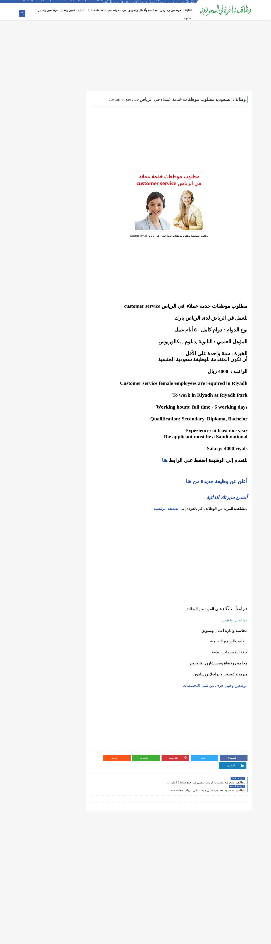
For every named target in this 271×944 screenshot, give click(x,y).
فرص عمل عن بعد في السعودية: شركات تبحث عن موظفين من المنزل (52, 353)
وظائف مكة (71, 255)
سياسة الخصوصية (142, 3)
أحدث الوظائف (123, 3)
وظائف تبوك (70, 283)
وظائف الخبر (70, 248)
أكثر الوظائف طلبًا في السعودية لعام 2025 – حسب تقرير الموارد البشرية (54, 333)
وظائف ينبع (71, 290)
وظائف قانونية (69, 202)
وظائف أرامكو (70, 113)
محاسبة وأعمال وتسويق (143, 10)
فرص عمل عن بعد (103, 3)
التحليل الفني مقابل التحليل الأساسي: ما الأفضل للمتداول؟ (52, 417)
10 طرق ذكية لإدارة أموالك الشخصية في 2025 (53, 452)
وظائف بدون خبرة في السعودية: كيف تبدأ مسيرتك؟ (55, 363)
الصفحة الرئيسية (166, 509)
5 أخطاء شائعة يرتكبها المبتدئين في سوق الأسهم (51, 408)
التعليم (81, 10)
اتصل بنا (159, 3)
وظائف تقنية (70, 174)
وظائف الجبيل (70, 269)
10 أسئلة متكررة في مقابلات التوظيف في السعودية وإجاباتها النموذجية (55, 316)
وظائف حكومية (69, 127)
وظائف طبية (71, 181)
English (187, 10)
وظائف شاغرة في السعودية (208, 938)
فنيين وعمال (67, 10)
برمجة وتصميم (117, 10)
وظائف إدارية (70, 160)
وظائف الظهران (68, 276)
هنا (165, 460)
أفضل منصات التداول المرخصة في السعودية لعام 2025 (51, 400)
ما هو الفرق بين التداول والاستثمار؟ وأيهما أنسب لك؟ (52, 390)
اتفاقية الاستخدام (174, 3)
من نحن (190, 3)
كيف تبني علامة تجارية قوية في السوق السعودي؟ (51, 486)
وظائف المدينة (69, 262)
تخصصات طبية (97, 10)
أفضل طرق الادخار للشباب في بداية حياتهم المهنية (54, 471)
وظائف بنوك (71, 120)
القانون (188, 17)
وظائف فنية (71, 188)
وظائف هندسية (69, 167)
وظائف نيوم (71, 134)
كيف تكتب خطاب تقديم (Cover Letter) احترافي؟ (52, 324)
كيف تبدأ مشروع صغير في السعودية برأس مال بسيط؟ (52, 461)
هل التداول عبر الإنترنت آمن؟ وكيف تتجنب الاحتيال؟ (55, 427)
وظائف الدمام (70, 241)
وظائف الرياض (69, 227)
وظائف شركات (69, 106)
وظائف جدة (71, 234)
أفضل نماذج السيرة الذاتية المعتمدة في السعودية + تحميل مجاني (57, 3)
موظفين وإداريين (170, 10)
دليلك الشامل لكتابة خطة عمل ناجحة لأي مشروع (51, 479)
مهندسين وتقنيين (47, 10)
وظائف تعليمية (69, 195)
